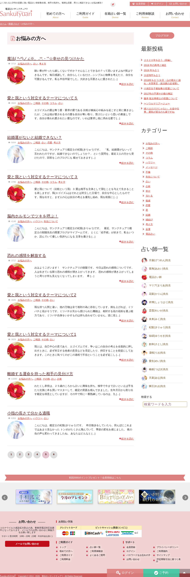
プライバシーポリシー (167, 547)
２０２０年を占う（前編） (159, 60)
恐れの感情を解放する (28, 255)
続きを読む (127, 84)
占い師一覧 (94, 547)
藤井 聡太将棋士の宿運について (162, 101)
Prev (5, 498)
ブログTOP (161, 35)
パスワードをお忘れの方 (138, 555)
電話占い (150, 237)
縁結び (149, 223)
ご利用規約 (161, 551)
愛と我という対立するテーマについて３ (45, 176)
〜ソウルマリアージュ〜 (158, 106)
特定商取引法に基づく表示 (169, 559)
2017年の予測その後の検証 (159, 96)
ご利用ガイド (85, 15)
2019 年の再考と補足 (156, 65)
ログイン (157, 3)
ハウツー (38, 221)
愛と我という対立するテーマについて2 (45, 294)
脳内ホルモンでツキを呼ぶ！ (35, 216)
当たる (149, 199)
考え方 (42, 63)
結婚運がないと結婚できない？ (37, 137)
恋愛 (49, 142)
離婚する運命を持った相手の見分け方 (43, 373)
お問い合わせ (178, 3)
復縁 (148, 204)
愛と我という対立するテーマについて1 (45, 334)
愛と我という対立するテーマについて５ (45, 97)
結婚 (148, 218)
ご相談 (36, 103)
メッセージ (151, 170)
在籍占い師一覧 (115, 15)
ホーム (3, 24)
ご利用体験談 (145, 15)
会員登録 (139, 3)
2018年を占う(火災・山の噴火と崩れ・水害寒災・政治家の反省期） (162, 83)
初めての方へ (55, 15)
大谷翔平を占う (153, 75)
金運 (148, 232)
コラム (53, 103)
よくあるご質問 (96, 555)
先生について (51, 221)
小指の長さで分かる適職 (30, 412)
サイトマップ (162, 555)
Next (185, 498)
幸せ (148, 194)
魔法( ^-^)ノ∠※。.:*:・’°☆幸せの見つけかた (49, 58)
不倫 (148, 175)
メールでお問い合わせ (27, 543)
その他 (44, 103)
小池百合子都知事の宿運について (163, 91)
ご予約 (160, 572)
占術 (59, 379)
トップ (62, 547)
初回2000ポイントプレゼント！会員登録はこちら (95, 477)
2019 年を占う (152, 70)
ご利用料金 (64, 559)
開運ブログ (14, 24)
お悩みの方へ (25, 63)
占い (35, 63)
